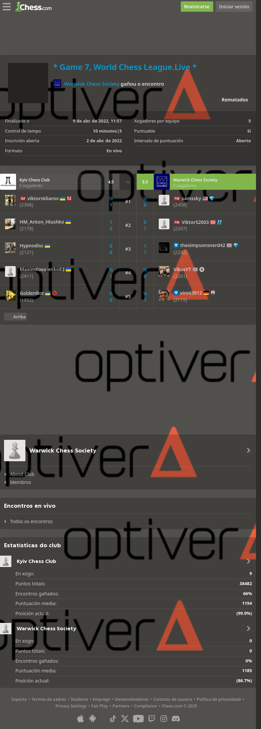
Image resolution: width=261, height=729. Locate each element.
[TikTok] (113, 719)
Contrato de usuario (172, 699)
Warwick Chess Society (91, 83)
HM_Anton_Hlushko (42, 222)
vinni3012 (191, 293)
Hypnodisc (31, 245)
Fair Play (99, 706)
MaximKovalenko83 (42, 269)
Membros (20, 482)
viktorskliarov (42, 198)
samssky (191, 198)
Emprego (102, 699)
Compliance (145, 706)
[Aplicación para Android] (93, 719)
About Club (22, 474)
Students (79, 699)
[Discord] (176, 719)
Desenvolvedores (132, 699)
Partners (121, 706)
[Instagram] (164, 719)
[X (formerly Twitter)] (125, 719)
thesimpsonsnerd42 (202, 245)
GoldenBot (32, 293)
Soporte (19, 699)
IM (23, 198)
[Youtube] (138, 718)
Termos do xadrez (49, 699)
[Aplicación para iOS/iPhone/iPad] (81, 719)
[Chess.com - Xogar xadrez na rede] (35, 6)
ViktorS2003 (195, 222)
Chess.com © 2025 (179, 706)
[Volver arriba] (15, 317)
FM (176, 198)
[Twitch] (152, 719)
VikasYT (182, 269)
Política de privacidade (219, 699)
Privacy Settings (71, 706)
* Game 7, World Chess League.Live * (125, 66)
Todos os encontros (31, 521)
